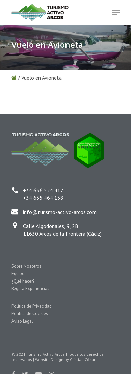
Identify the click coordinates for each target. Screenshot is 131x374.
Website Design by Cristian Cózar (65, 359)
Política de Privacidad (31, 306)
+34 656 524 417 (43, 190)
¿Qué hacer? (22, 281)
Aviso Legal (22, 321)
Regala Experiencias (30, 288)
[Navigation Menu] (116, 12)
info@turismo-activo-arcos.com (60, 211)
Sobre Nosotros (26, 266)
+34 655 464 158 (43, 197)
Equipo (18, 274)
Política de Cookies (29, 313)
